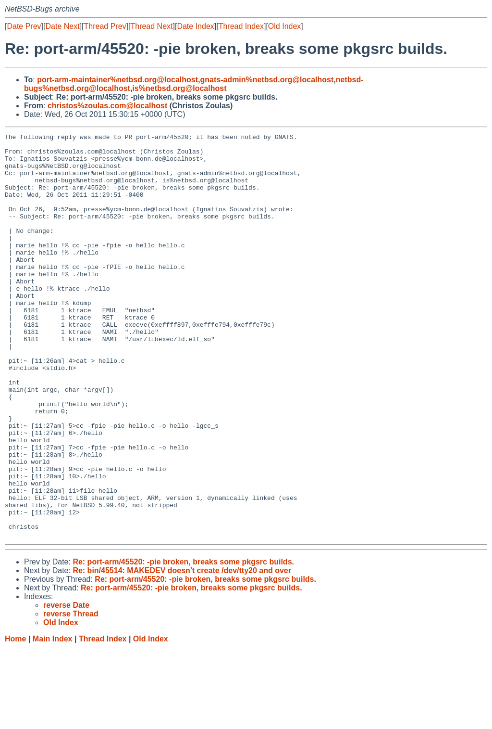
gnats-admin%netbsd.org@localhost (266, 80)
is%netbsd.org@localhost (179, 88)
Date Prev (24, 26)
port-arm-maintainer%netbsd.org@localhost (117, 80)
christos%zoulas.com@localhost (107, 106)
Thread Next (151, 26)
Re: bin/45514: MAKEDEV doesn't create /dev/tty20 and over (182, 651)
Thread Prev (105, 26)
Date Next (62, 26)
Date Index (195, 26)
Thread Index (241, 26)
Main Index (53, 720)
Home (15, 720)
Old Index (284, 26)
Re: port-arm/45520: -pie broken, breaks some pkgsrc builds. (183, 643)
